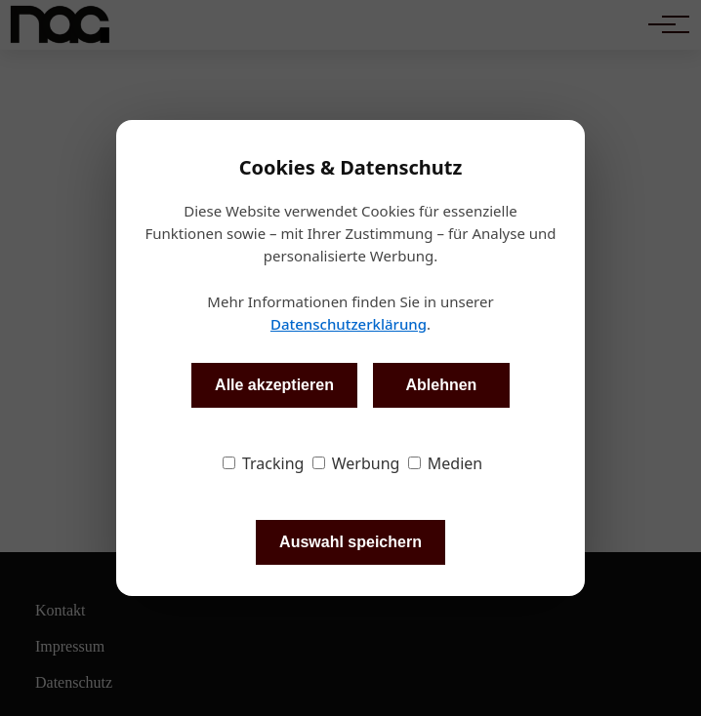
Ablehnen (440, 385)
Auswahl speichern (350, 542)
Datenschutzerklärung (348, 324)
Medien (445, 463)
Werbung (356, 463)
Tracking (264, 463)
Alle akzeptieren (274, 385)
